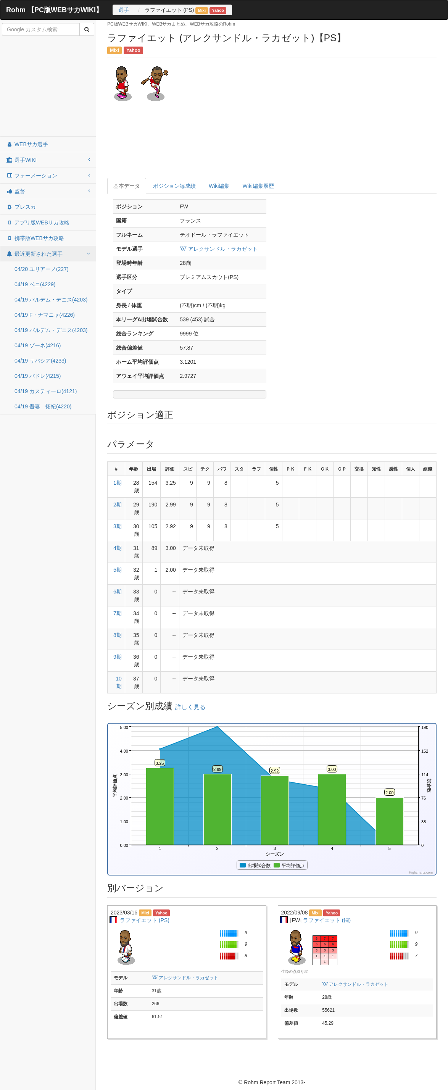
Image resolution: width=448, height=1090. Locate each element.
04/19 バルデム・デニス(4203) (51, 300)
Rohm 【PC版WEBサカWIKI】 (54, 10)
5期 (117, 570)
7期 (117, 613)
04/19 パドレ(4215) (38, 376)
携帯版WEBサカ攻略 (35, 238)
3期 (117, 526)
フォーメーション (48, 175)
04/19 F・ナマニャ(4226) (45, 315)
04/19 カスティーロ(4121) (46, 391)
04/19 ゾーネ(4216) (38, 345)
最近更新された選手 (48, 254)
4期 (117, 548)
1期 (117, 483)
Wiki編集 (219, 186)
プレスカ (21, 207)
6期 (117, 592)
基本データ (126, 186)
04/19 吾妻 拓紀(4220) (43, 406)
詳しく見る (190, 707)
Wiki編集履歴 (258, 186)
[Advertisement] (48, 86)
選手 (123, 10)
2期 (117, 504)
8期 (117, 635)
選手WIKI (48, 160)
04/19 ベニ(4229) (35, 284)
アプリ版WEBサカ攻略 (37, 222)
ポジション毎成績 (174, 186)
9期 (117, 657)
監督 (48, 191)
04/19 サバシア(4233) (40, 361)
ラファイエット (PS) (144, 920)
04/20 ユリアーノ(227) (42, 269)
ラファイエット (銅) (327, 920)
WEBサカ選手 (27, 144)
